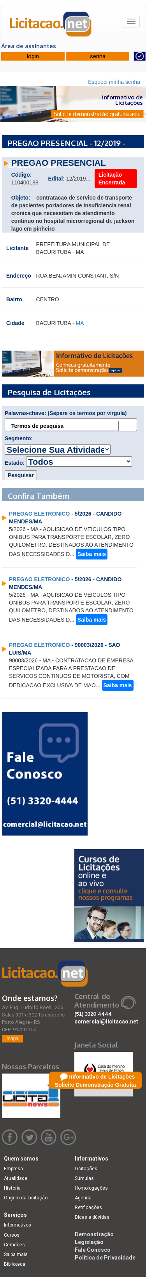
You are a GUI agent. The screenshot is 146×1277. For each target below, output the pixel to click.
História (12, 1188)
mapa (12, 1038)
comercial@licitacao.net (106, 1021)
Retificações (88, 1207)
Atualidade (15, 1178)
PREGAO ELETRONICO (39, 514)
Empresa (13, 1168)
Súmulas (84, 1178)
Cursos (11, 1235)
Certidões (14, 1244)
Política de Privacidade (105, 1257)
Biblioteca (14, 1264)
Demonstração (94, 1234)
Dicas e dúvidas (92, 1217)
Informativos (17, 1225)
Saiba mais (91, 554)
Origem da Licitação (25, 1198)
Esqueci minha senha (114, 82)
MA (80, 323)
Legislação (89, 1242)
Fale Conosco (93, 1250)
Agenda (83, 1198)
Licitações (86, 1168)
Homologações (91, 1188)
